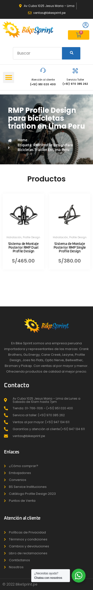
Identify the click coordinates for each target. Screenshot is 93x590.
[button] (8, 77)
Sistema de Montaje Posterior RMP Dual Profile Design (23, 247)
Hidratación (14, 237)
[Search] (71, 53)
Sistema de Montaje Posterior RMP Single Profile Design (70, 247)
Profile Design (31, 237)
